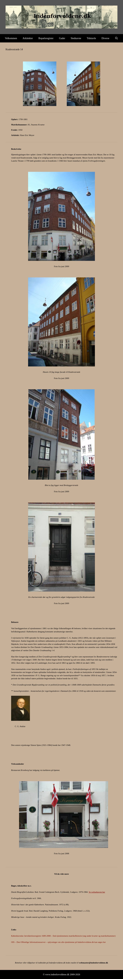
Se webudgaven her (97, 892)
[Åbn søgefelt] (116, 38)
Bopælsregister (45, 38)
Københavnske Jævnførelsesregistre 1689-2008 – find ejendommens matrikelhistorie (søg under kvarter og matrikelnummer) (63, 936)
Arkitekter (28, 38)
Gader (62, 38)
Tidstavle (91, 38)
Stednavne (76, 38)
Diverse (105, 38)
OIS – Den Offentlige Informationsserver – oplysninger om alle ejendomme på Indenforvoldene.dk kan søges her (58, 942)
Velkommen (11, 38)
